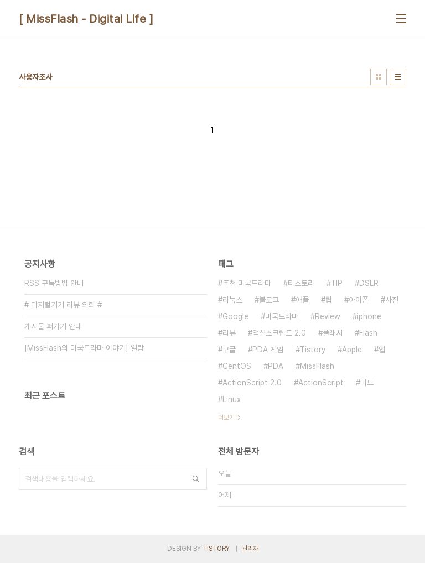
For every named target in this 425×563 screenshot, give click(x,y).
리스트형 (398, 77)
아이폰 (359, 299)
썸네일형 (378, 77)
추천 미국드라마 (246, 283)
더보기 (226, 417)
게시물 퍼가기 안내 (53, 326)
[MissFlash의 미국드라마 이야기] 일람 (84, 347)
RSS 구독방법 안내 (54, 283)
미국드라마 (281, 316)
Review (327, 316)
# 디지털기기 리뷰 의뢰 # (63, 304)
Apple (352, 349)
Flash (368, 333)
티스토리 (301, 283)
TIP (337, 283)
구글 (229, 349)
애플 (302, 299)
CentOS (236, 366)
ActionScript (321, 382)
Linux (231, 399)
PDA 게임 (267, 349)
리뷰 (229, 333)
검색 (195, 478)
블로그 (269, 299)
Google (235, 316)
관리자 (250, 548)
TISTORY (216, 548)
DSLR (369, 283)
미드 (367, 382)
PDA (275, 366)
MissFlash (317, 366)
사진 (391, 299)
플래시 (333, 333)
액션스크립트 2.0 (279, 333)
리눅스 (232, 299)
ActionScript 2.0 (252, 382)
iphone (369, 316)
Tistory (312, 349)
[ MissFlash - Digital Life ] (86, 18)
